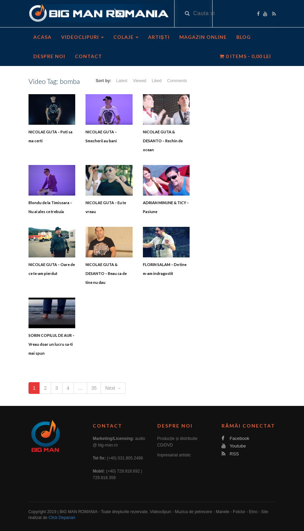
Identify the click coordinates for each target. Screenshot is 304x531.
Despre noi (49, 56)
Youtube (234, 446)
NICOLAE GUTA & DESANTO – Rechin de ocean (163, 141)
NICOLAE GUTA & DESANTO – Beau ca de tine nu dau (106, 273)
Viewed (139, 80)
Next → (113, 388)
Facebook (235, 438)
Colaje (125, 37)
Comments (177, 80)
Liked (157, 80)
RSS (230, 453)
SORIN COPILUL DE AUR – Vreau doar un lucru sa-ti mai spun (52, 344)
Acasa (42, 37)
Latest (121, 80)
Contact (88, 56)
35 (94, 388)
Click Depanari (61, 517)
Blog (243, 37)
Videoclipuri (82, 37)
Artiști (159, 37)
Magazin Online (203, 37)
